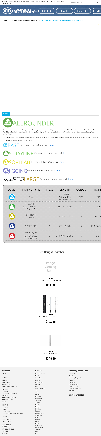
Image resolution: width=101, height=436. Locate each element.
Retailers (72, 376)
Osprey (37, 384)
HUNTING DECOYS (7, 400)
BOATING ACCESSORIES (9, 393)
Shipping (72, 382)
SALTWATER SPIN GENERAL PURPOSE (25, 20)
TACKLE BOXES (6, 425)
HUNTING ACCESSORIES (9, 398)
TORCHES (5, 431)
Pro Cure (38, 409)
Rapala (37, 411)
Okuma (37, 394)
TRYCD (37, 403)
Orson (37, 421)
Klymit (37, 423)
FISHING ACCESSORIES (9, 386)
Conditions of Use (75, 388)
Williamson (38, 415)
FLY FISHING (5, 395)
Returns (71, 390)
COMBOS (5, 20)
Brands (64, 11)
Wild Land (38, 425)
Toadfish (38, 401)
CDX (36, 417)
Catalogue (82, 11)
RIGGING (4, 380)
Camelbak (38, 378)
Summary (6, 114)
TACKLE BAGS (6, 422)
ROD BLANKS (6, 411)
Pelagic (37, 407)
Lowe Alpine (39, 382)
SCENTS (4, 416)
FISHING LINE (6, 382)
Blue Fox (38, 376)
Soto (36, 390)
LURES (4, 409)
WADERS (5, 433)
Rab (36, 386)
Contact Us (72, 374)
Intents (37, 419)
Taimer (37, 430)
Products (47, 11)
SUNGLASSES (6, 420)
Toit (36, 392)
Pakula (37, 405)
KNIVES (4, 402)
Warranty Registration (76, 378)
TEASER (4, 427)
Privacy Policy (73, 386)
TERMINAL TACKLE (8, 429)
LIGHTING (5, 405)
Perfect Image (39, 413)
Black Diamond (40, 374)
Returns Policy (73, 384)
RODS (3, 376)
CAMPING (5, 391)
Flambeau (38, 398)
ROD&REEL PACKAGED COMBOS (12, 413)
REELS (4, 374)
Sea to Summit (40, 388)
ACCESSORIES (6, 384)
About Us (72, 380)
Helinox (37, 380)
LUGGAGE (5, 407)
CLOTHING (5, 389)
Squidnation (39, 427)
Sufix (36, 434)
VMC (36, 432)
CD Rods (38, 396)
